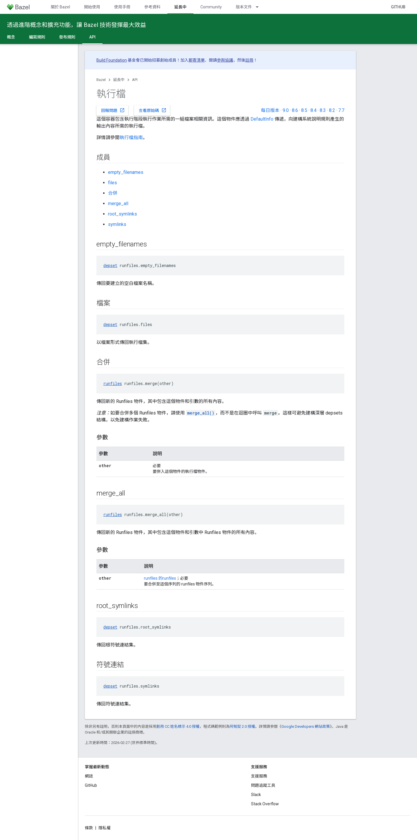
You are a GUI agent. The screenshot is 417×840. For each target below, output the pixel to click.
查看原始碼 (153, 110)
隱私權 (104, 828)
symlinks (117, 224)
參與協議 (225, 60)
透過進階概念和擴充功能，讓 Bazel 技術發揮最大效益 (76, 24)
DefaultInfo (261, 119)
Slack (256, 794)
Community (211, 7)
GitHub (398, 7)
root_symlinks (122, 214)
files (112, 182)
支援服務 (259, 776)
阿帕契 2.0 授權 (242, 726)
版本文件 (244, 7)
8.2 (332, 110)
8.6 (295, 110)
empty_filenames (125, 172)
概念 (11, 37)
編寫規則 (37, 37)
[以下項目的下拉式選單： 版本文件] (260, 7)
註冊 (249, 60)
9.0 (286, 110)
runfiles (112, 383)
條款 (89, 828)
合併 (112, 193)
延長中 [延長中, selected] (180, 7)
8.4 (313, 110)
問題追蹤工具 (263, 785)
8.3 (323, 110)
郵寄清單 (197, 60)
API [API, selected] (92, 37)
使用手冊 (122, 7)
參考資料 (152, 7)
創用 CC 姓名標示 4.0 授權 (178, 726)
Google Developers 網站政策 (305, 726)
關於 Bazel (60, 7)
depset (110, 265)
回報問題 (113, 110)
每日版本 (270, 110)
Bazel (101, 80)
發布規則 (67, 37)
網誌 (89, 776)
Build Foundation (111, 60)
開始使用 (92, 7)
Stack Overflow (265, 804)
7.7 (341, 110)
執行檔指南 (131, 137)
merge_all (118, 203)
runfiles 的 (153, 578)
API (135, 80)
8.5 (304, 110)
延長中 (119, 80)
